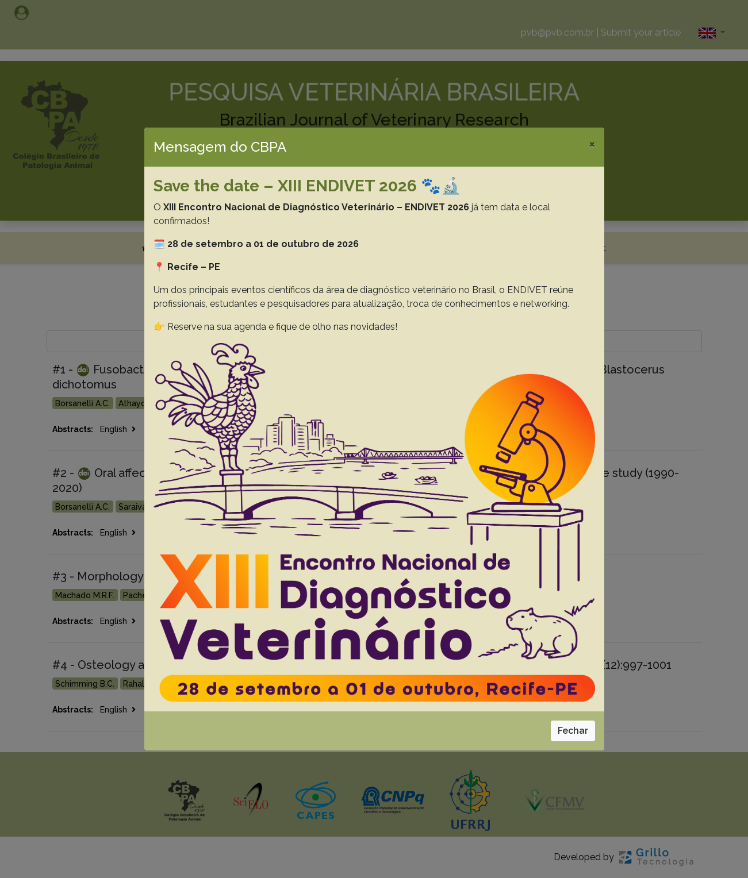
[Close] (592, 144)
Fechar (573, 730)
